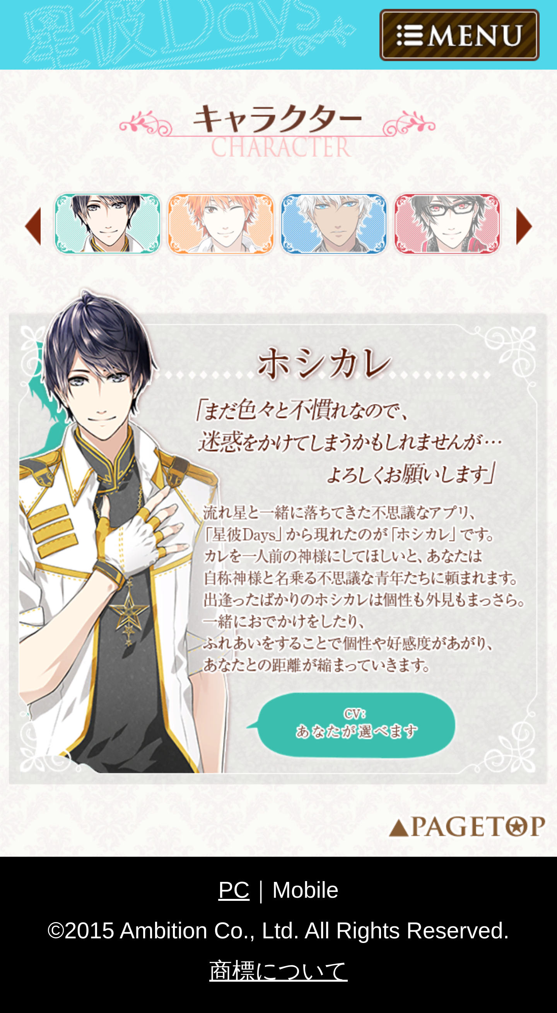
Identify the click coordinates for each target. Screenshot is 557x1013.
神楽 (447, 223)
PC (233, 889)
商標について (278, 970)
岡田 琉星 (221, 223)
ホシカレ (107, 223)
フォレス (334, 223)
